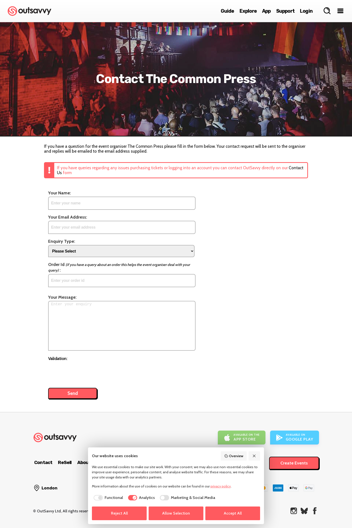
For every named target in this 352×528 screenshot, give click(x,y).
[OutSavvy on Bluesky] (304, 511)
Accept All (233, 513)
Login (306, 11)
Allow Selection (176, 513)
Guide (227, 11)
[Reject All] (254, 456)
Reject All (119, 513)
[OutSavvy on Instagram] (293, 511)
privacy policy (220, 486)
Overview (233, 456)
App (266, 11)
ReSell (64, 462)
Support (285, 11)
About (84, 462)
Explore (248, 11)
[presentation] (85, 371)
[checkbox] (107, 498)
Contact (43, 462)
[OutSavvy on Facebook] (314, 511)
